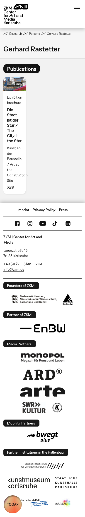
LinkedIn (68, 223)
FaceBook (17, 223)
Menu (77, 9)
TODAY (13, 504)
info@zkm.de (13, 269)
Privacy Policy (44, 210)
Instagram (29, 223)
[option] (16, 135)
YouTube (42, 223)
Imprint (23, 210)
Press (63, 210)
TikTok (55, 223)
